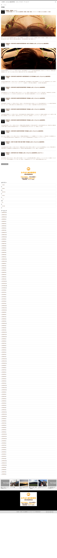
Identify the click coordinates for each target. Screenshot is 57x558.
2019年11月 (4, 234)
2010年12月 (4, 460)
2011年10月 (4, 438)
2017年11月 (4, 283)
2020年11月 (4, 214)
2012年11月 (4, 414)
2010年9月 (3, 467)
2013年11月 (4, 387)
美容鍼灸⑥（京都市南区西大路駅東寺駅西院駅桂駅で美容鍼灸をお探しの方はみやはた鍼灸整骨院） (26, 98)
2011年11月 (4, 436)
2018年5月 (3, 270)
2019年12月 (4, 232)
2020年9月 (3, 219)
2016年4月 (3, 323)
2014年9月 (3, 365)
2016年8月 (3, 314)
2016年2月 (3, 327)
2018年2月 (3, 276)
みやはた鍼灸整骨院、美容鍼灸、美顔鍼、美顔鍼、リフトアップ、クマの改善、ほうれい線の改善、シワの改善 (33, 11)
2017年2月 (3, 301)
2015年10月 (4, 336)
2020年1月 (3, 230)
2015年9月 (3, 338)
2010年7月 (3, 471)
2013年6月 (3, 398)
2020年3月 (3, 225)
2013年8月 (3, 394)
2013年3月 (3, 405)
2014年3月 (3, 378)
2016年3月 (3, 325)
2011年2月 (3, 456)
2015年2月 (3, 354)
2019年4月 (3, 250)
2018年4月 (3, 272)
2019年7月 (3, 243)
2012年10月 (4, 416)
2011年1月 (3, 458)
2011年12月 (4, 434)
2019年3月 (3, 252)
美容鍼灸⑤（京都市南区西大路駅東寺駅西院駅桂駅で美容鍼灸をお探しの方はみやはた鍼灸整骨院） (26, 109)
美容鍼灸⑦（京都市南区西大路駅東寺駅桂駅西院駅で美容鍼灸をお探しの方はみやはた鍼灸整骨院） (26, 87)
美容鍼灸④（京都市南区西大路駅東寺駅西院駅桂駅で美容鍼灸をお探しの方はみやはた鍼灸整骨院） (26, 120)
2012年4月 (3, 429)
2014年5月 (3, 374)
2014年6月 (3, 372)
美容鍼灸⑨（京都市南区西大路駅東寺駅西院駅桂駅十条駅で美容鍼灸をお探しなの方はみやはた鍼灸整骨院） (27, 43)
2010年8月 (3, 469)
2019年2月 (3, 254)
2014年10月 (4, 363)
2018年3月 (3, 274)
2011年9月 (3, 440)
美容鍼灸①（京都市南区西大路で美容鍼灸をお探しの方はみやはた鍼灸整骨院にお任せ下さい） (25, 152)
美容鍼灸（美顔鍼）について (11, 10)
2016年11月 (4, 307)
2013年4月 (3, 403)
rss (47, 512)
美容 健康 (8, 11)
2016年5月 (3, 321)
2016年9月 (3, 312)
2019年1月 (3, 256)
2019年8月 (3, 241)
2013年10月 (4, 389)
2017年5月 (3, 294)
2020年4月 (3, 223)
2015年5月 (3, 347)
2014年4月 (3, 376)
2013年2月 (3, 407)
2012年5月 (3, 427)
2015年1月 (3, 356)
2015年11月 (4, 334)
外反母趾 (3, 195)
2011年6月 (3, 447)
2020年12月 (4, 212)
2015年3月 (3, 352)
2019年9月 (3, 239)
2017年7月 (3, 292)
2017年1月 (3, 303)
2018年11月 (4, 261)
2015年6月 (3, 345)
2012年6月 (3, 425)
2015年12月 (4, 332)
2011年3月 (3, 454)
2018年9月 (3, 263)
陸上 (2, 202)
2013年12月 (4, 385)
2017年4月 (3, 296)
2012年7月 (3, 423)
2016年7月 (3, 316)
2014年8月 (3, 367)
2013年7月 (3, 396)
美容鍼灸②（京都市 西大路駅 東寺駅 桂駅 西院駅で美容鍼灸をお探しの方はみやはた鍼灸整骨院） (25, 141)
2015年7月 (3, 343)
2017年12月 (4, 281)
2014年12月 (4, 358)
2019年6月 (3, 245)
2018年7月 (3, 265)
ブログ (14, 11)
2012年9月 (3, 418)
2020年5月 (3, 221)
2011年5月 (3, 449)
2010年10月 (4, 465)
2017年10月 (4, 285)
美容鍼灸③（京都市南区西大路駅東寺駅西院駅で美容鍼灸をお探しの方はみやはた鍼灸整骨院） (25, 131)
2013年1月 (3, 409)
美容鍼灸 (11, 11)
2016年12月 (4, 305)
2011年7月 (3, 445)
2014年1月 (3, 383)
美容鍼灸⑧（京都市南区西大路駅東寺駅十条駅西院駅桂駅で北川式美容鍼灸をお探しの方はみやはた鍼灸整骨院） (28, 76)
